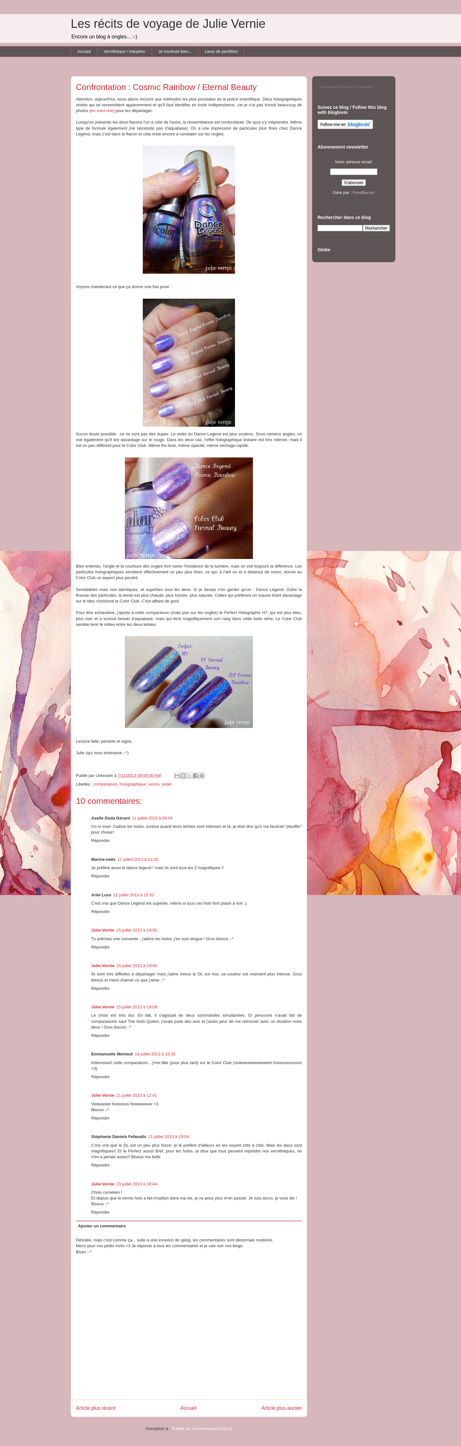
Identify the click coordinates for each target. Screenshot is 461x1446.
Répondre (100, 840)
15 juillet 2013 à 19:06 (136, 965)
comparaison (105, 784)
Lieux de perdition (221, 51)
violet (166, 784)
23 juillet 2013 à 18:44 (136, 1184)
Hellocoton (365, 87)
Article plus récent (96, 1408)
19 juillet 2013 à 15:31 (155, 1054)
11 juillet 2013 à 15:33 (133, 895)
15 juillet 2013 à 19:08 (136, 1007)
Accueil (84, 51)
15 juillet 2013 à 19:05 (136, 930)
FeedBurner (364, 192)
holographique (133, 784)
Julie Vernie (102, 930)
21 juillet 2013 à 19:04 (168, 1136)
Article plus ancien (281, 1408)
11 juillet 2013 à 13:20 (137, 859)
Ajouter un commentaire (102, 1226)
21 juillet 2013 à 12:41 (136, 1095)
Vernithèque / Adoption (124, 51)
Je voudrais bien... (175, 51)
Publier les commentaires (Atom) (202, 1428)
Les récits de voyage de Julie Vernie (168, 23)
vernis (153, 784)
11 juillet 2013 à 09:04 (152, 818)
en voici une (102, 110)
